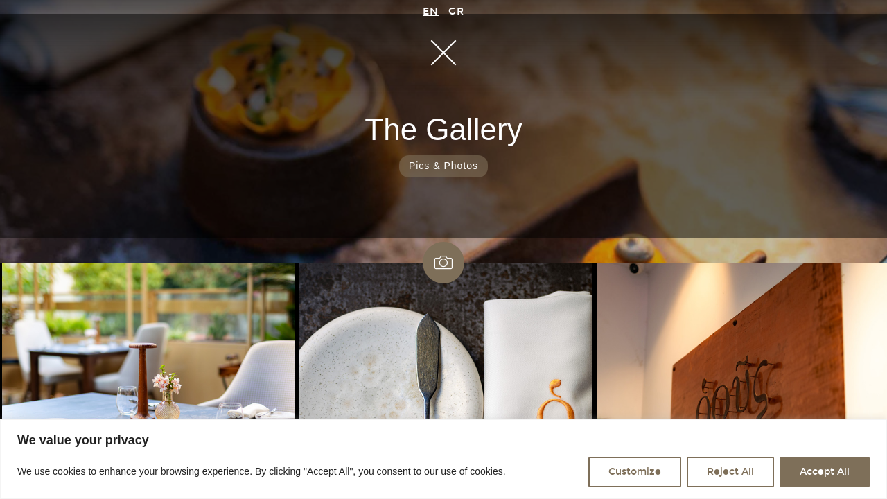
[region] (443, 459)
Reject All (730, 472)
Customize (634, 472)
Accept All (825, 472)
